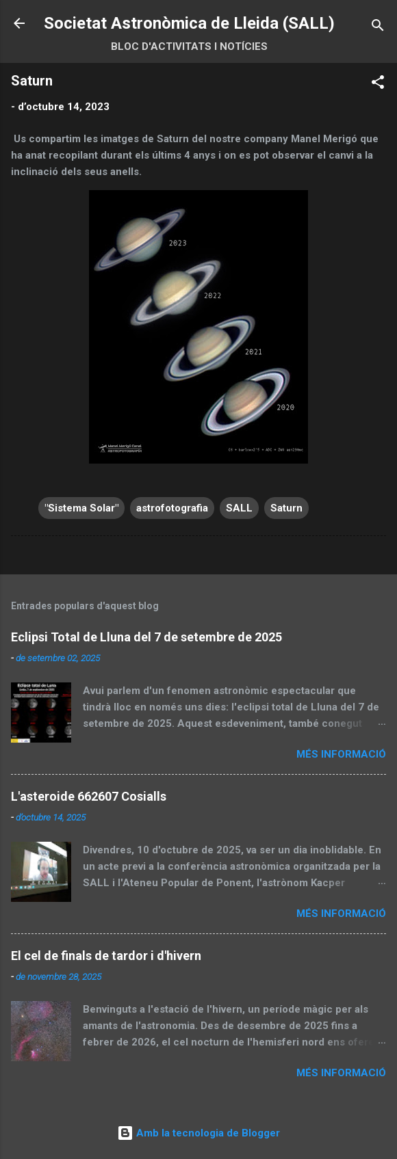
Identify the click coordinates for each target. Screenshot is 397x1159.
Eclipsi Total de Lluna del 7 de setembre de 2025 (146, 637)
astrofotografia (172, 508)
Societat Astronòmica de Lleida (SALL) (189, 23)
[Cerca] (378, 28)
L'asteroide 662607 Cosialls (88, 796)
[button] (378, 84)
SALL (239, 508)
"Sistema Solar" (81, 508)
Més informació (341, 754)
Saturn (286, 508)
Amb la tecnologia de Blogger (198, 1133)
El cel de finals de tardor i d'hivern (106, 955)
